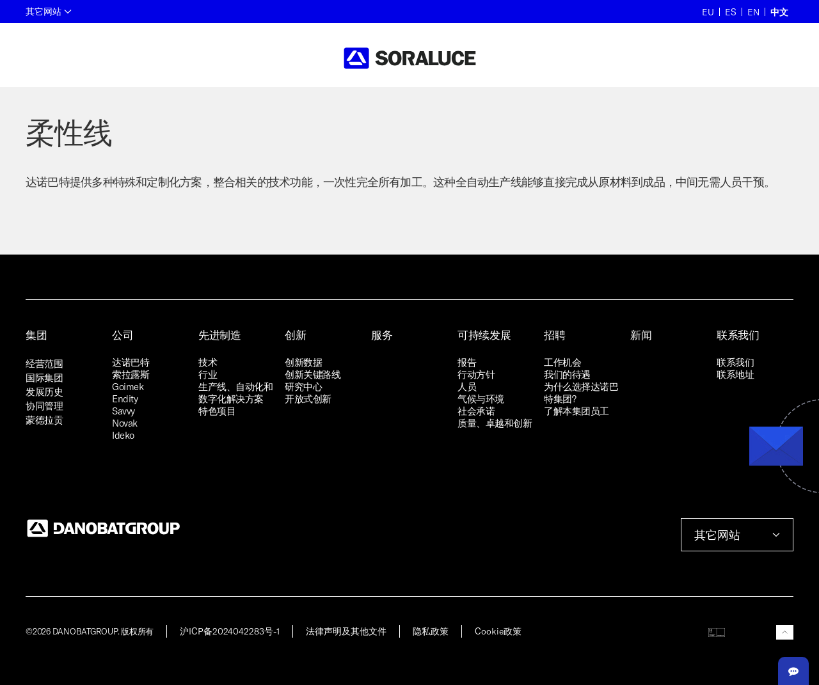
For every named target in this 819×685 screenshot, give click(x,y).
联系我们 (738, 334)
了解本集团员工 (576, 410)
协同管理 (44, 405)
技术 (207, 362)
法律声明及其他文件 (346, 631)
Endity (125, 398)
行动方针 (476, 374)
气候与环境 (480, 398)
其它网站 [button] (49, 11)
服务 (381, 334)
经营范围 (44, 363)
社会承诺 (476, 410)
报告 (466, 362)
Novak (125, 423)
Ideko (123, 435)
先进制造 (219, 334)
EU (708, 12)
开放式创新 (308, 398)
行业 (207, 374)
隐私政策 (431, 631)
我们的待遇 (567, 374)
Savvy (123, 410)
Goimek (127, 386)
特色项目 (216, 410)
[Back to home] (410, 58)
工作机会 (562, 362)
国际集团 (44, 377)
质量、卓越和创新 (494, 423)
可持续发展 (484, 334)
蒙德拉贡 (44, 419)
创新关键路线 (312, 374)
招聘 (554, 334)
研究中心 (303, 386)
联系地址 (735, 374)
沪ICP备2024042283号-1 (230, 631)
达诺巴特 (130, 362)
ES (730, 12)
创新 (295, 334)
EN (753, 12)
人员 (466, 386)
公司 (122, 334)
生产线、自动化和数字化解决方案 (235, 392)
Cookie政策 (498, 631)
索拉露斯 (130, 374)
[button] (784, 632)
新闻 (640, 334)
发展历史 (44, 391)
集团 (36, 334)
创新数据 (303, 362)
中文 (779, 12)
